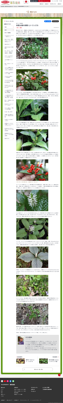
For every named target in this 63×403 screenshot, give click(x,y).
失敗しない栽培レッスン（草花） (20, 391)
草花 (17, 27)
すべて (2, 389)
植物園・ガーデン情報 (18, 394)
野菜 (2, 391)
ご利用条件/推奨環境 (47, 389)
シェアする (48, 21)
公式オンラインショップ (45, 1)
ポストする (56, 21)
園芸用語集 (16, 392)
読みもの (15, 6)
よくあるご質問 (55, 0)
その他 (2, 396)
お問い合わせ (34, 1)
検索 (61, 0)
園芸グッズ (3, 394)
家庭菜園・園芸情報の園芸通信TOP (7, 6)
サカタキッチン (34, 387)
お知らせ (33, 389)
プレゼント (33, 391)
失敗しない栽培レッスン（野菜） (20, 389)
